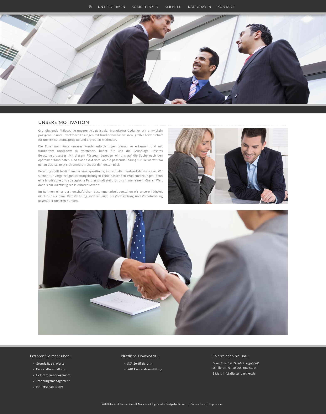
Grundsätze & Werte (50, 363)
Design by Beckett (175, 404)
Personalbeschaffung (50, 369)
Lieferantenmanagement (53, 375)
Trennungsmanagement (53, 381)
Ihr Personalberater (49, 387)
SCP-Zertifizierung (139, 363)
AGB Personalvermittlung (144, 369)
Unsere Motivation (63, 122)
